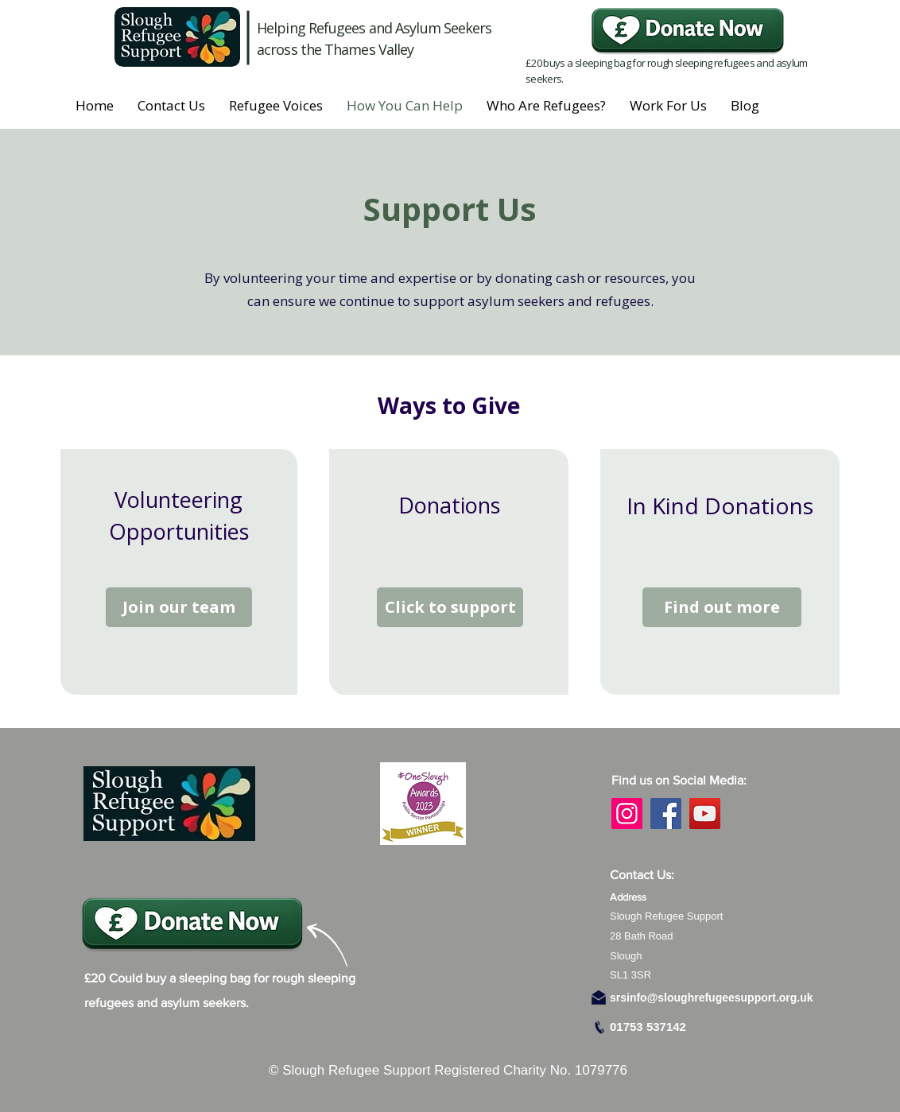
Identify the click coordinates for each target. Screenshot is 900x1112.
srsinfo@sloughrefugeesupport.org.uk (711, 997)
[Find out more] (721, 607)
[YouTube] (704, 813)
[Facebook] (665, 813)
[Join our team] (179, 607)
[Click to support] (450, 607)
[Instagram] (626, 813)
